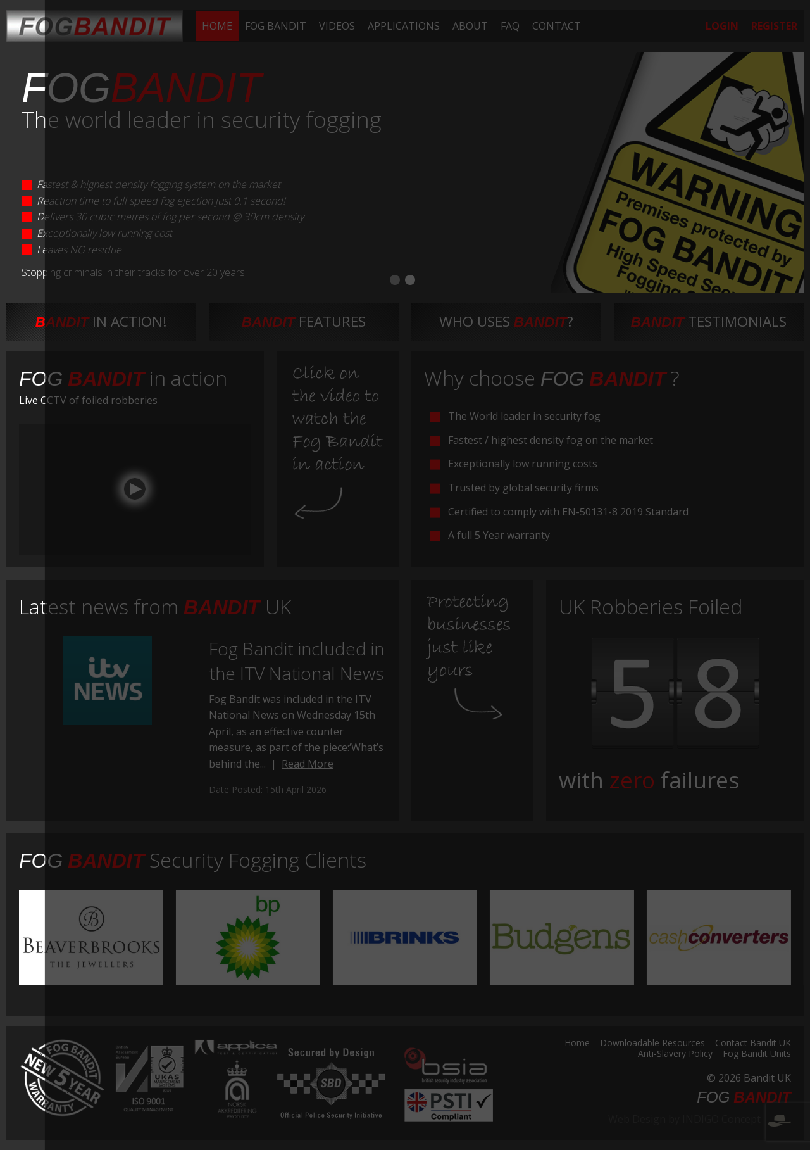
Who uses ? (506, 321)
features (304, 321)
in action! (101, 321)
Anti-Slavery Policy (675, 1054)
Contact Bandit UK (753, 1044)
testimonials (709, 321)
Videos (337, 26)
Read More (307, 764)
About (470, 26)
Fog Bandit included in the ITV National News (296, 660)
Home (217, 26)
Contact (556, 26)
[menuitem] (217, 26)
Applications (404, 26)
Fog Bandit (275, 26)
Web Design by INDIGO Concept (699, 1119)
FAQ (510, 26)
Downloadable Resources (652, 1044)
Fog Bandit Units (757, 1054)
